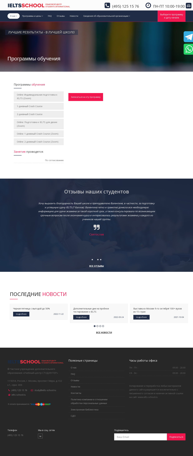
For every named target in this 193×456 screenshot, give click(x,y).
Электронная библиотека (84, 409)
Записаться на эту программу (86, 97)
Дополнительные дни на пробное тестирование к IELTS (91, 310)
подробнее (21, 314)
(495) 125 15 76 (19, 390)
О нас (13, 16)
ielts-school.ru (19, 394)
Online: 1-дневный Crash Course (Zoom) (37, 133)
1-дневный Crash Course (29, 106)
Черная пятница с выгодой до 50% (31, 308)
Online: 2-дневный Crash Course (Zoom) (37, 141)
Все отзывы (96, 265)
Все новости (104, 332)
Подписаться (176, 436)
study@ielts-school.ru (45, 390)
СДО (73, 415)
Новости (74, 16)
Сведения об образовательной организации (106, 16)
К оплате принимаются (29, 404)
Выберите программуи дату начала (171, 16)
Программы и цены (32, 16)
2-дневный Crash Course (29, 114)
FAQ (50, 16)
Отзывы (61, 16)
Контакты (76, 393)
